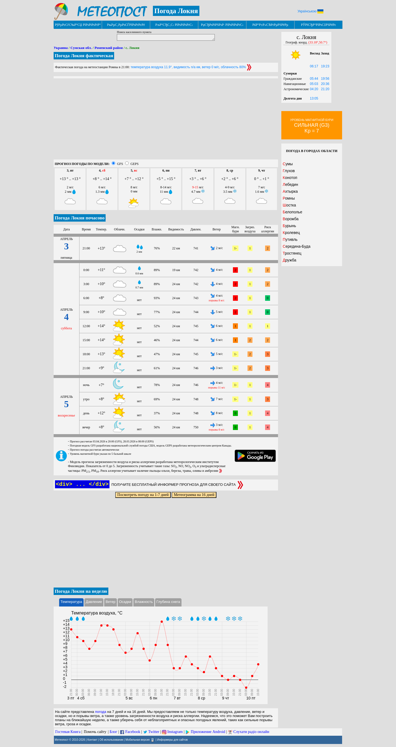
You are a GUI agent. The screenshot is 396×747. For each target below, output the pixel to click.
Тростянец (292, 253)
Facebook (132, 732)
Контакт (92, 739)
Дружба (289, 260)
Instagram (175, 732)
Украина (61, 48)
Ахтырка (290, 191)
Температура (71, 602)
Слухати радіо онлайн (251, 732)
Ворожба (291, 219)
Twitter (153, 732)
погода (100, 712)
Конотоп (290, 177)
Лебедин (290, 184)
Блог (113, 732)
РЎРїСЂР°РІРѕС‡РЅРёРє (318, 25)
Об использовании (111, 739)
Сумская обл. (81, 48)
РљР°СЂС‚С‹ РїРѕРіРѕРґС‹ (174, 25)
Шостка (289, 205)
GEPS (134, 164)
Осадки (125, 602)
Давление (94, 602)
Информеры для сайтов (172, 739)
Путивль (290, 239)
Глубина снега (168, 602)
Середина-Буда (296, 246)
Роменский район (109, 48)
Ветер (111, 602)
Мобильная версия (137, 739)
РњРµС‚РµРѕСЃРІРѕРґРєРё (126, 25)
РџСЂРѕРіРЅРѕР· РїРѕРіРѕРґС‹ (222, 25)
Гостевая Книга (68, 732)
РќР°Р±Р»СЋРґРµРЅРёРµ (270, 25)
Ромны (289, 198)
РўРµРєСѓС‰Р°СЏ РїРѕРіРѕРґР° (78, 25)
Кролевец (291, 232)
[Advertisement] (166, 120)
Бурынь (289, 226)
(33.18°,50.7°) (317, 42)
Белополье (292, 212)
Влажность (144, 602)
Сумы (288, 164)
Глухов (289, 171)
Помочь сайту (95, 732)
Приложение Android (208, 732)
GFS (120, 164)
